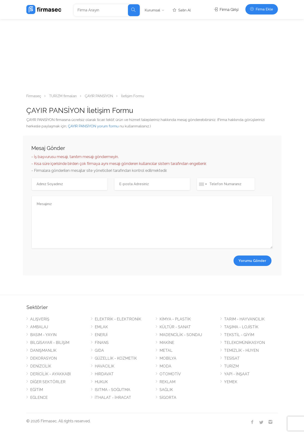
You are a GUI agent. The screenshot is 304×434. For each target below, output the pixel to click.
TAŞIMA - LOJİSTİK (241, 327)
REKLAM (167, 382)
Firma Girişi (226, 9)
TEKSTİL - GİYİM (239, 335)
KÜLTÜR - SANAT (175, 327)
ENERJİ (101, 335)
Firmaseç (33, 96)
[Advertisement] (152, 54)
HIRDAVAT (104, 374)
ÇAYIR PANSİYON (99, 96)
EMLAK (101, 327)
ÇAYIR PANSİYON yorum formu (93, 126)
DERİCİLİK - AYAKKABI (50, 374)
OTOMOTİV (170, 374)
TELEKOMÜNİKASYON (244, 342)
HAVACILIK (104, 366)
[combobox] (202, 184)
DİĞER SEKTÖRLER (47, 382)
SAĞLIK (166, 389)
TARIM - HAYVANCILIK (244, 319)
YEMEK (230, 382)
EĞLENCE (39, 397)
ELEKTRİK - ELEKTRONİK (118, 319)
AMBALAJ (39, 327)
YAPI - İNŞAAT (237, 374)
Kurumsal (152, 10)
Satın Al (182, 10)
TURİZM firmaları (63, 96)
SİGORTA (167, 397)
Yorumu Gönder (252, 261)
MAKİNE (166, 342)
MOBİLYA (167, 358)
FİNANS (102, 342)
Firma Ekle (261, 9)
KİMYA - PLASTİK (175, 319)
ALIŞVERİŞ (39, 319)
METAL (166, 350)
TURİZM (231, 366)
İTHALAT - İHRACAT (113, 397)
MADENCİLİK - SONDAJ (180, 335)
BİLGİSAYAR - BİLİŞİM (49, 342)
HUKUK (101, 382)
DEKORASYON (43, 358)
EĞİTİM (36, 389)
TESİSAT (232, 358)
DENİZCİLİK (40, 366)
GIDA (99, 350)
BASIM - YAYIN (43, 335)
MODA (165, 366)
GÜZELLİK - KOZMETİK (116, 358)
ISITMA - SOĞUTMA (112, 389)
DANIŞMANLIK (43, 350)
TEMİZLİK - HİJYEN (241, 350)
